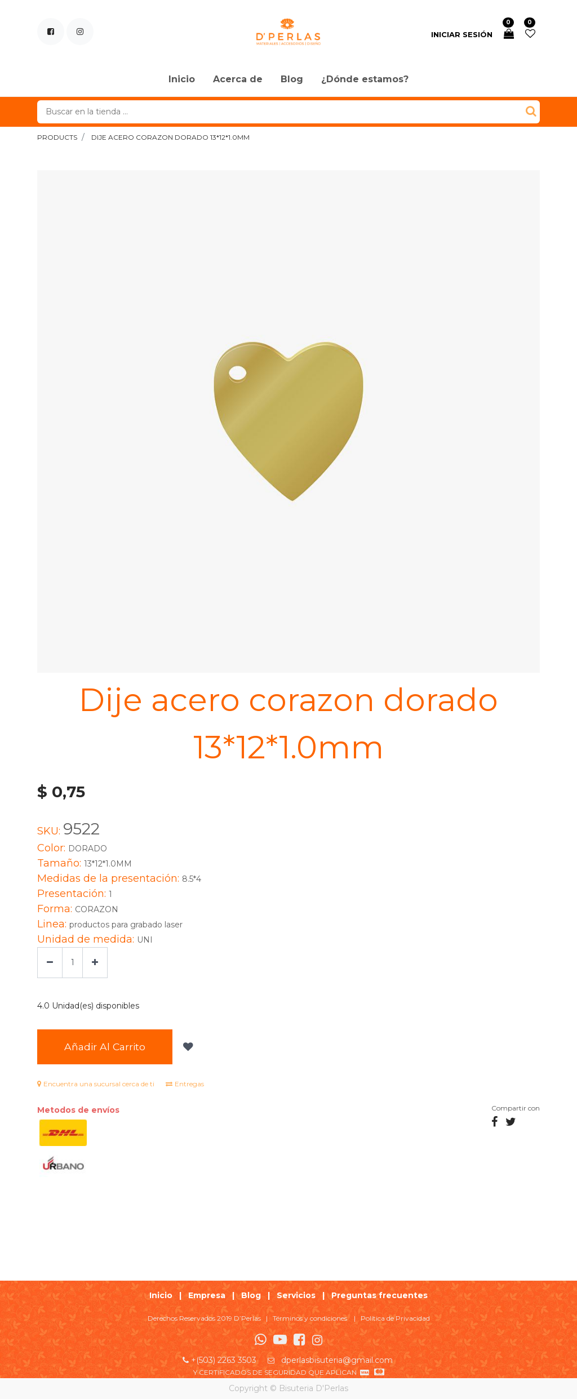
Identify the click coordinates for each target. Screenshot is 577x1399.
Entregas (185, 1085)
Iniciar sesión (461, 34)
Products (57, 137)
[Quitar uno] (50, 962)
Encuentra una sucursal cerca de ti (95, 1085)
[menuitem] (181, 80)
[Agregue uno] (95, 962)
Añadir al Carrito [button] (109, 1047)
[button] (196, 1047)
